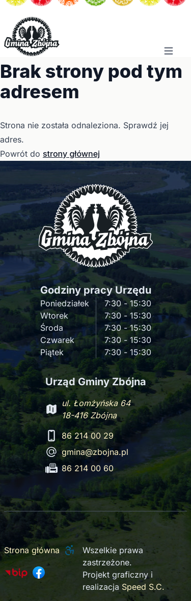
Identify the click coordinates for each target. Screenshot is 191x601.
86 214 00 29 (88, 436)
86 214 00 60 (88, 468)
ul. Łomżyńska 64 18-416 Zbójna (96, 409)
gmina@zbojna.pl (95, 452)
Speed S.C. (143, 587)
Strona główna (32, 550)
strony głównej (71, 154)
